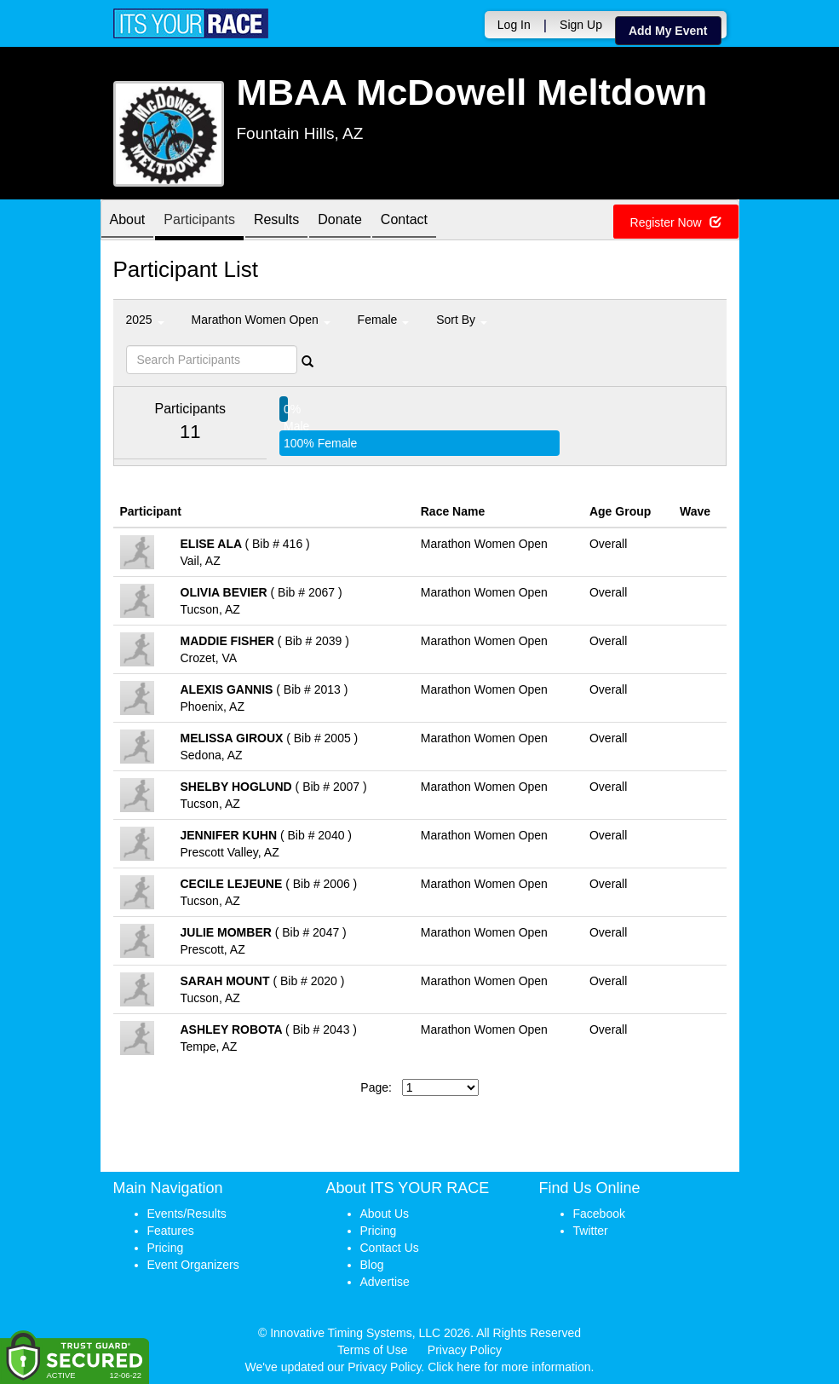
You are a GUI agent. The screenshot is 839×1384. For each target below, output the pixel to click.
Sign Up (581, 25)
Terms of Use (372, 1350)
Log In (514, 25)
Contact (404, 221)
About (128, 221)
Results (276, 221)
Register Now (675, 222)
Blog (372, 1265)
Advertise (385, 1282)
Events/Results (187, 1213)
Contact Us (389, 1247)
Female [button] (384, 319)
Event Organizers (193, 1265)
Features (170, 1230)
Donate (340, 221)
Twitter (590, 1230)
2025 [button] (145, 319)
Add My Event (668, 30)
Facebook (599, 1213)
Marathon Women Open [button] (261, 319)
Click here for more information (509, 1367)
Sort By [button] (461, 319)
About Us (385, 1213)
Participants (199, 221)
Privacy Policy (465, 1350)
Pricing (165, 1247)
